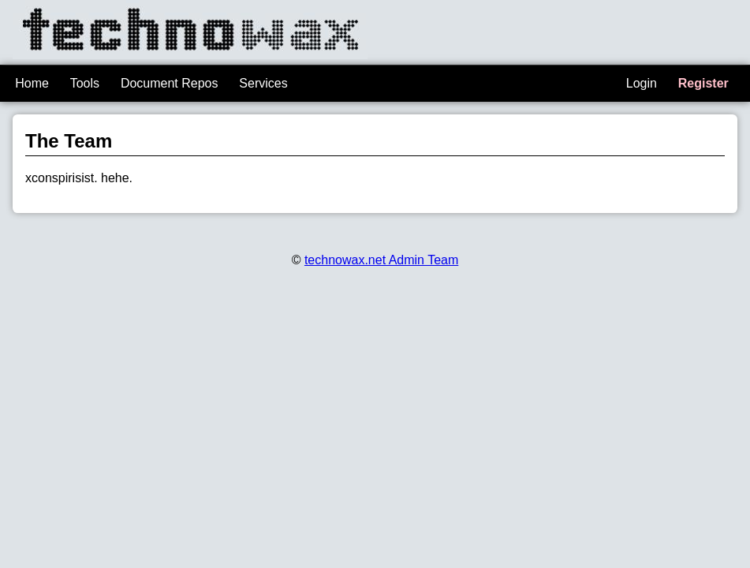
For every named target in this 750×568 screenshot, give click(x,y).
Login (641, 83)
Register (703, 83)
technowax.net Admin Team (381, 260)
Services (263, 83)
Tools (84, 83)
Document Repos (169, 83)
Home (32, 83)
